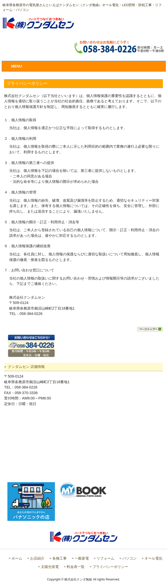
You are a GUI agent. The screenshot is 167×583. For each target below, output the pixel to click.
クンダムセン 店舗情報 (26, 367)
